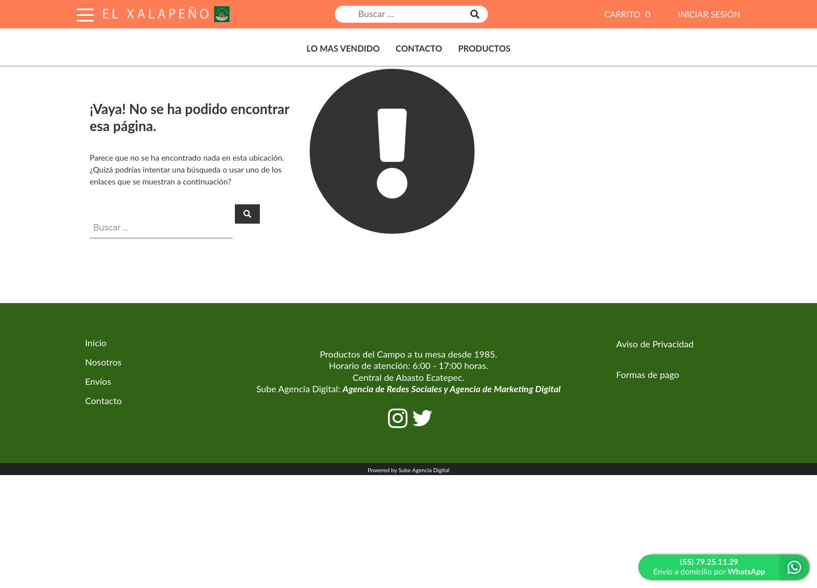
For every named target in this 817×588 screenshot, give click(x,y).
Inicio (96, 342)
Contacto (418, 48)
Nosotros (103, 361)
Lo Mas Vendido (343, 48)
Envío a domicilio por (709, 566)
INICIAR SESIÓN (709, 14)
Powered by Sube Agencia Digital (408, 470)
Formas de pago (647, 374)
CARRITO (628, 14)
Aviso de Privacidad (654, 343)
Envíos (98, 381)
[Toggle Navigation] (85, 13)
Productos (484, 48)
